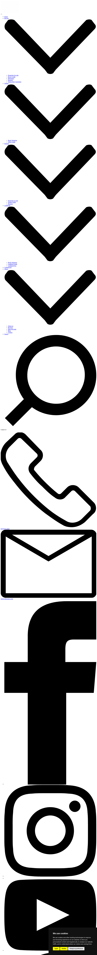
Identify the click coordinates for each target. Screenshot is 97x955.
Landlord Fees (12, 266)
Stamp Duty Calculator (14, 82)
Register (10, 80)
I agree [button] (56, 948)
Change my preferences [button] (76, 948)
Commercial (7, 267)
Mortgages (11, 78)
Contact (10, 332)
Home (6, 16)
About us (10, 326)
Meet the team (12, 329)
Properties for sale (13, 75)
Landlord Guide (12, 264)
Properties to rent (13, 200)
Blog (9, 331)
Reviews (10, 327)
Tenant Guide (12, 202)
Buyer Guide (11, 77)
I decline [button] (63, 948)
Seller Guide (11, 142)
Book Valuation (12, 140)
